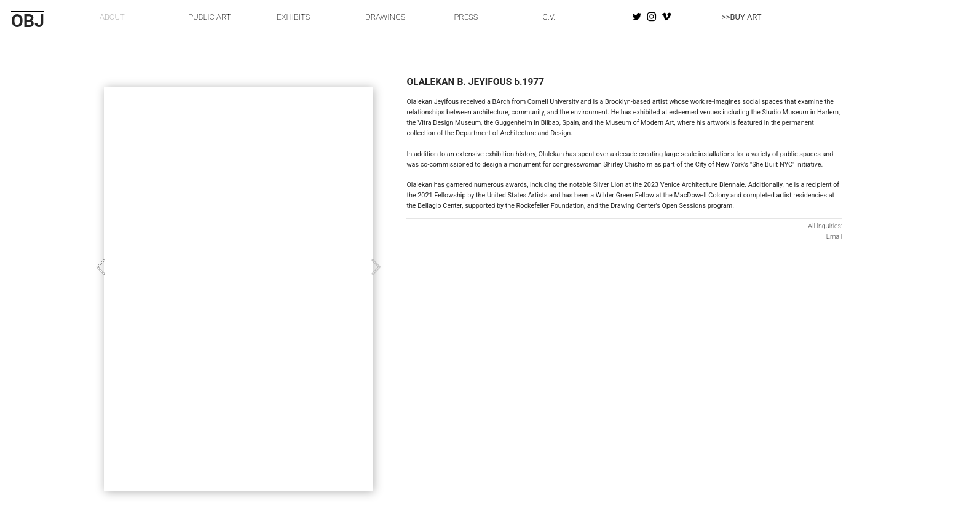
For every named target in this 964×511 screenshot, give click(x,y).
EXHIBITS (293, 17)
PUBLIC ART (209, 17)
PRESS (466, 17)
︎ (636, 17)
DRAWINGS (385, 17)
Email (834, 236)
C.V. (549, 17)
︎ (651, 17)
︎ (666, 17)
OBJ (27, 20)
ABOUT (112, 17)
